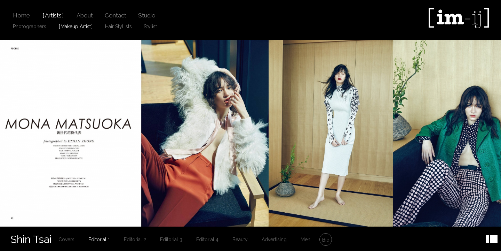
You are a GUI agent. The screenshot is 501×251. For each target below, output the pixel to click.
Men (305, 239)
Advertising (274, 239)
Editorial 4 (207, 239)
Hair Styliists (118, 26)
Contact (115, 15)
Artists (53, 15)
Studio (147, 15)
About (85, 15)
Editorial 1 (99, 239)
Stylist (150, 26)
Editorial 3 (171, 239)
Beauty (240, 239)
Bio (325, 240)
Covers (66, 239)
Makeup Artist (76, 26)
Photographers (29, 26)
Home (21, 15)
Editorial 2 (135, 239)
